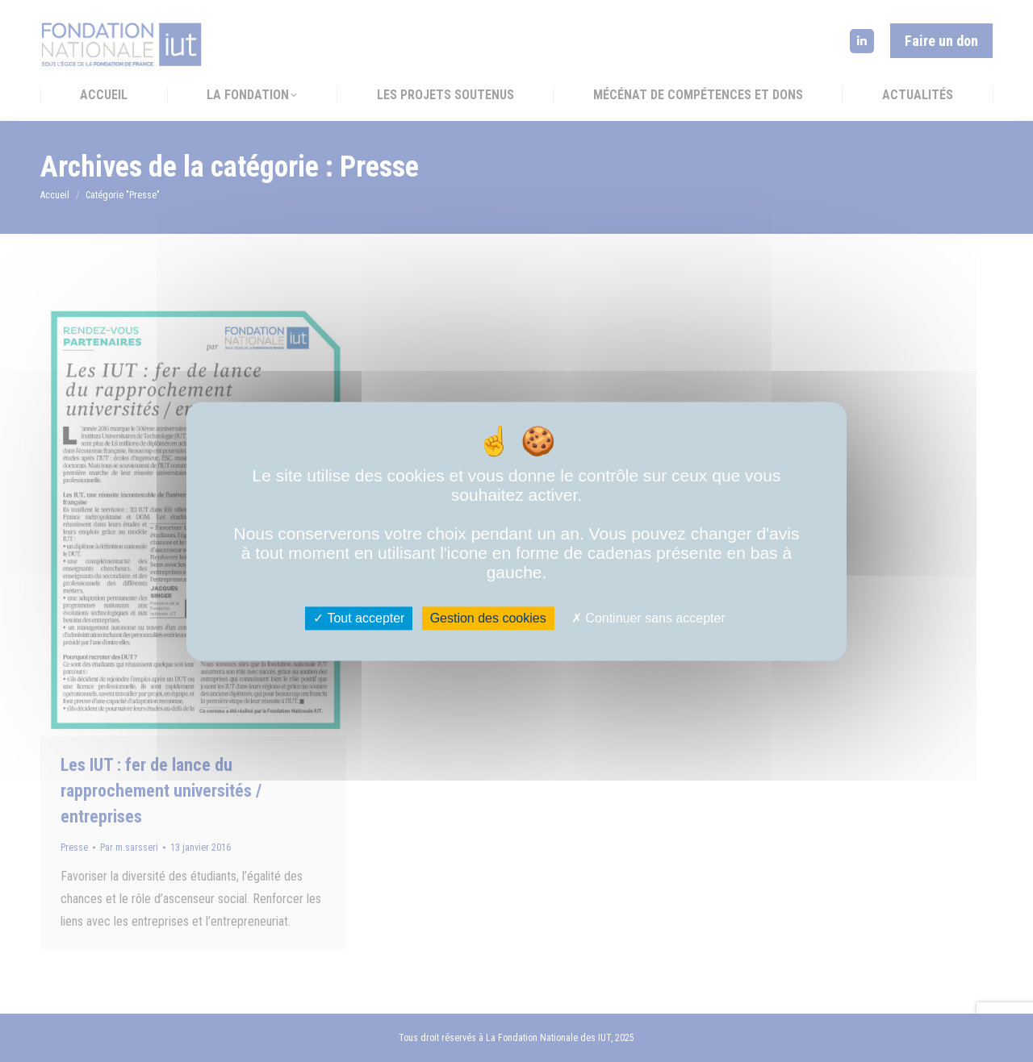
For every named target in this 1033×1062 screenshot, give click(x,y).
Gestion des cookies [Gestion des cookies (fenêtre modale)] (488, 618)
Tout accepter (358, 618)
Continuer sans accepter (648, 618)
